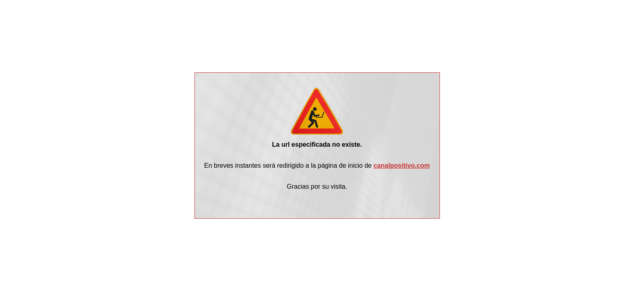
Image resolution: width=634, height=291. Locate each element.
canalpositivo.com (402, 165)
